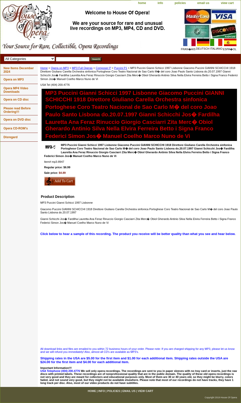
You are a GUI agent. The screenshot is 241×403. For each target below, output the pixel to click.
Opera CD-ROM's (16, 128)
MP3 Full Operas (82, 67)
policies (180, 3)
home (142, 3)
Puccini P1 (120, 67)
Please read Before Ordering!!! (17, 110)
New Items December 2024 (19, 69)
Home (44, 67)
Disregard (11, 137)
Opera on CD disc (16, 99)
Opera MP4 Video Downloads (16, 90)
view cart (227, 3)
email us (203, 3)
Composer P (103, 67)
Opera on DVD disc (17, 119)
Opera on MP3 (60, 67)
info (160, 3)
